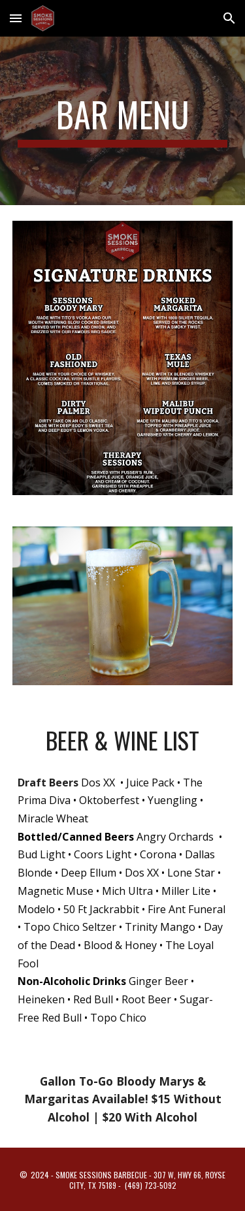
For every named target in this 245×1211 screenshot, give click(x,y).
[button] (15, 18)
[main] (122, 121)
